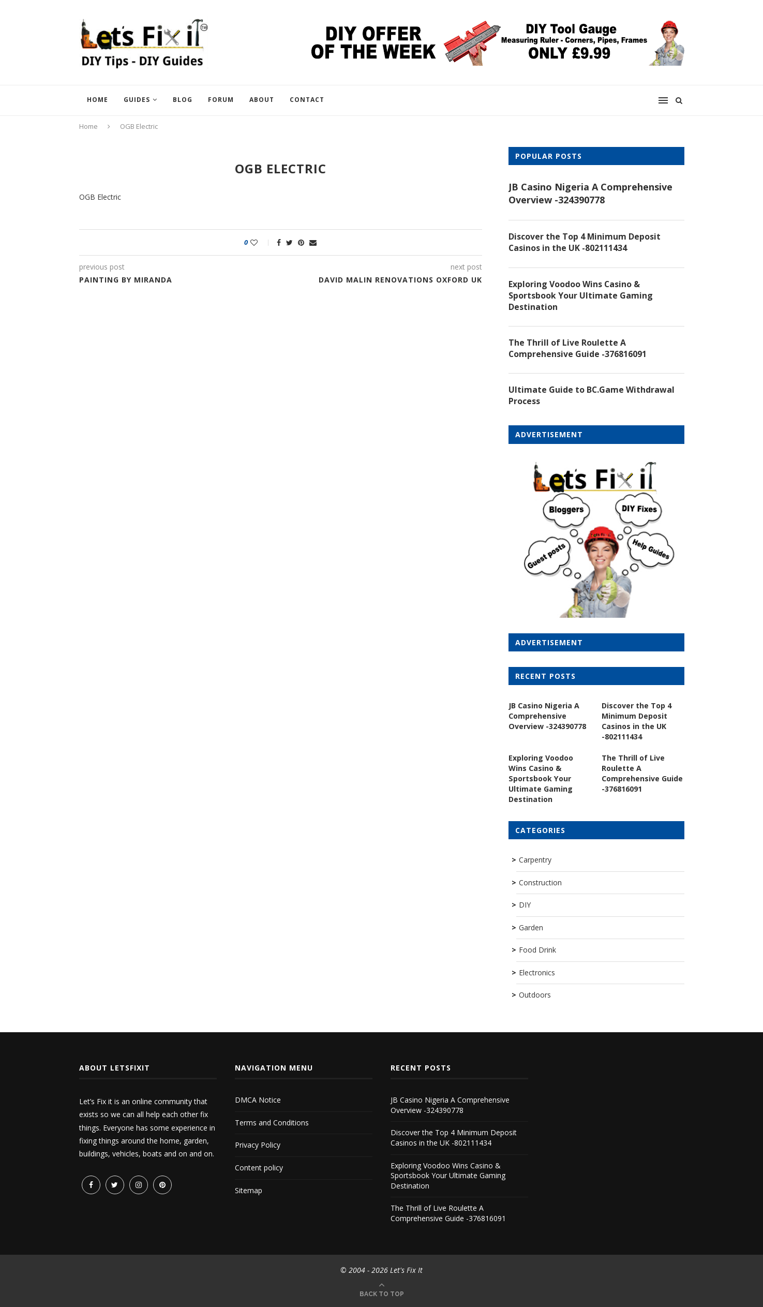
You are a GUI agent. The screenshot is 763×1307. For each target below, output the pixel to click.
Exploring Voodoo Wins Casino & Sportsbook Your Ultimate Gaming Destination (580, 295)
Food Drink (537, 950)
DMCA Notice (258, 1100)
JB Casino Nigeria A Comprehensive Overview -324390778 (590, 193)
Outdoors (535, 995)
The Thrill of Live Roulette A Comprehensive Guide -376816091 (577, 348)
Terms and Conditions (272, 1122)
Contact (307, 99)
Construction (540, 882)
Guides (137, 99)
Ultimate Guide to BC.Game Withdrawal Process (591, 396)
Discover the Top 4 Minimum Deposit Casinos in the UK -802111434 (584, 242)
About (261, 99)
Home (97, 99)
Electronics (537, 972)
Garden (531, 927)
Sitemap (248, 1190)
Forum (221, 99)
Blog (182, 99)
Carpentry (535, 860)
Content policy (259, 1167)
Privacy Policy (257, 1145)
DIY (525, 905)
